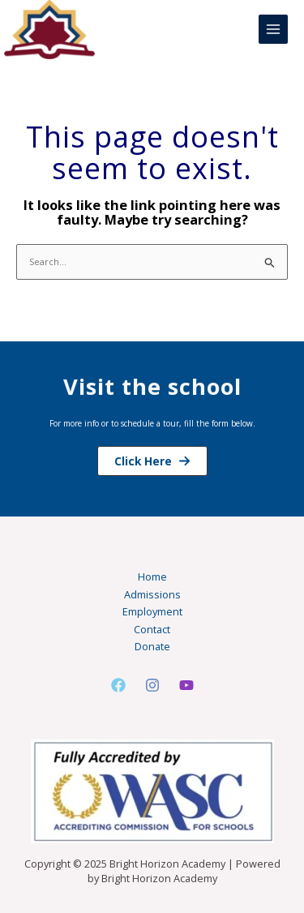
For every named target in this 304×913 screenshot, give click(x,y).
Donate (152, 646)
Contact (152, 629)
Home (152, 576)
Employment (152, 611)
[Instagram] (152, 685)
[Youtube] (186, 685)
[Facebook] (118, 685)
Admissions (152, 594)
